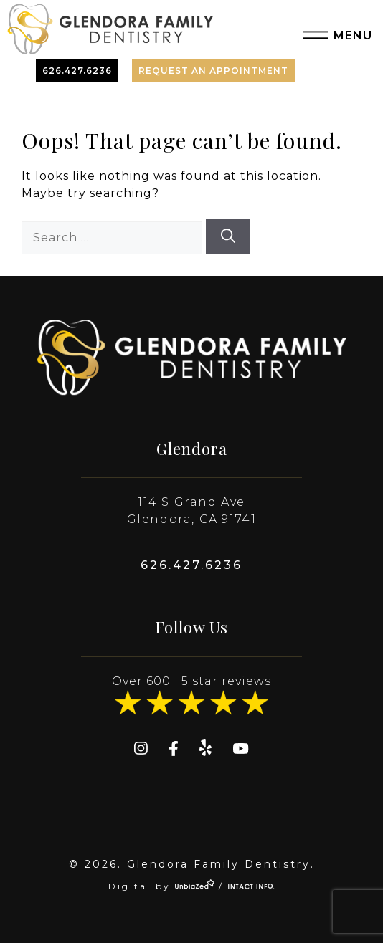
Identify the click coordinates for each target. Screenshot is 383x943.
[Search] (228, 236)
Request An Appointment (213, 70)
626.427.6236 (77, 70)
